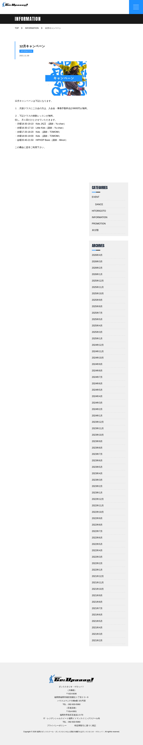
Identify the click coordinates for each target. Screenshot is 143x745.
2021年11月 (98, 582)
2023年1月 (97, 492)
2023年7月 (97, 454)
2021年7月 (97, 608)
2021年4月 (97, 627)
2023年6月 (97, 460)
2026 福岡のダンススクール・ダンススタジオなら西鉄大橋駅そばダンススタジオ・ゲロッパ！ (68, 732)
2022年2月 (97, 563)
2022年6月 (97, 537)
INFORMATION (26, 51)
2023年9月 (97, 441)
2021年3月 (97, 634)
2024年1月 (97, 415)
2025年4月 (97, 325)
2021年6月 (97, 614)
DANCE (99, 204)
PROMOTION (99, 223)
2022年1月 (97, 570)
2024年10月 (98, 358)
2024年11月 (98, 351)
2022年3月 (97, 557)
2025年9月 (97, 300)
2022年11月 (98, 505)
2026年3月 (97, 261)
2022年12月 (98, 499)
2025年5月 (97, 319)
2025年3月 (97, 332)
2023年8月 (97, 448)
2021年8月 (97, 602)
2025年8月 (97, 306)
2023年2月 (97, 486)
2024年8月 (97, 370)
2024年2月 (97, 409)
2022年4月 (97, 550)
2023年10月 (98, 435)
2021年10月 (98, 589)
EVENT (95, 197)
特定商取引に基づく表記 (85, 725)
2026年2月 (97, 268)
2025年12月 (98, 281)
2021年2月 (97, 640)
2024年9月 (97, 364)
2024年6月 (97, 383)
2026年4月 (97, 255)
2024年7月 (97, 377)
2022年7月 (97, 531)
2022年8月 (97, 525)
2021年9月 (97, 595)
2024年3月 (97, 403)
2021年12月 (98, 576)
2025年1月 (97, 338)
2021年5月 (97, 621)
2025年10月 (98, 293)
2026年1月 (97, 274)
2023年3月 (97, 480)
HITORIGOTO (99, 211)
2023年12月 (98, 422)
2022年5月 (97, 544)
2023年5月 (97, 467)
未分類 (95, 230)
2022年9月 (97, 518)
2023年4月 (97, 473)
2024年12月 (98, 345)
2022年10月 (98, 512)
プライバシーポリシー (57, 725)
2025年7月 (97, 313)
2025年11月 (98, 287)
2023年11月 (98, 428)
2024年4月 (97, 396)
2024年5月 (97, 390)
